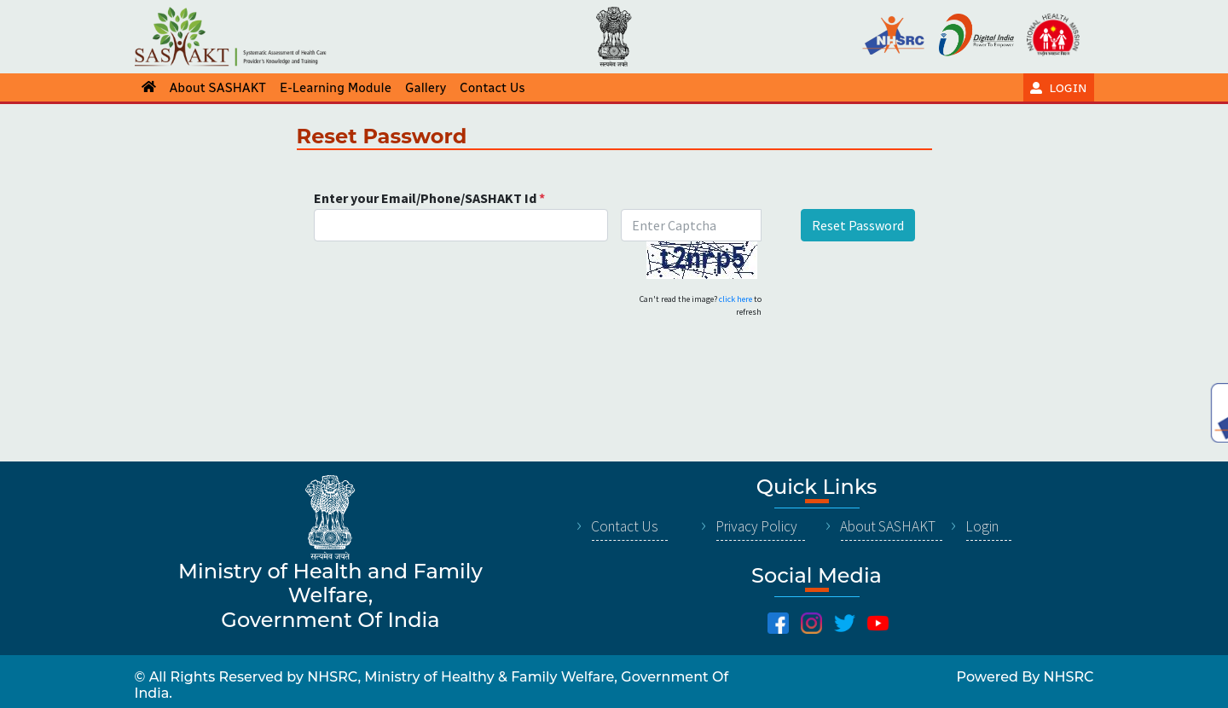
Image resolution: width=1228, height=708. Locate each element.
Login (982, 526)
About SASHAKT (887, 526)
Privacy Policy (756, 526)
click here (735, 299)
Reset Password (858, 225)
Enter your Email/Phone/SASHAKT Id (429, 197)
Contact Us (624, 526)
